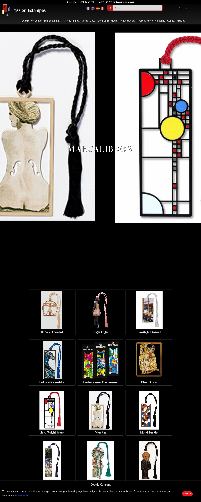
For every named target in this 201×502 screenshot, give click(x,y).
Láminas (56, 20)
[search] (138, 8)
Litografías (103, 20)
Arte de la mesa (71, 20)
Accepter (187, 494)
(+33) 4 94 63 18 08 (83, 2)
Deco (92, 20)
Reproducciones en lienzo (151, 20)
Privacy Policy (21, 496)
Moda (114, 20)
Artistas (25, 20)
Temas (47, 20)
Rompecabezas (127, 20)
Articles (181, 20)
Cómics (171, 20)
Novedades (36, 20)
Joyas (85, 20)
